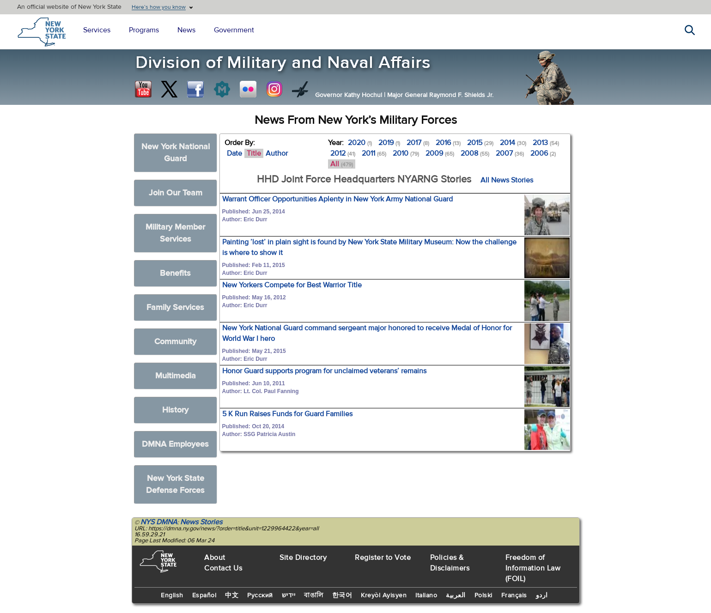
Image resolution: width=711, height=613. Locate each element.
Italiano (426, 595)
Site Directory (303, 557)
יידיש (289, 595)
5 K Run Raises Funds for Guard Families (287, 414)
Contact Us (223, 568)
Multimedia (175, 375)
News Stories (201, 522)
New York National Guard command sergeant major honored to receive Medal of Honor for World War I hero (367, 333)
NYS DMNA (158, 522)
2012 (342, 153)
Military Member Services (175, 233)
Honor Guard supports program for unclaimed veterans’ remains (324, 371)
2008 (475, 153)
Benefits (175, 273)
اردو (542, 595)
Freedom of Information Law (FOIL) (533, 568)
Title (254, 153)
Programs (144, 30)
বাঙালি (313, 595)
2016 (448, 142)
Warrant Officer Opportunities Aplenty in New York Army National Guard (337, 199)
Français (514, 595)
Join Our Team (175, 193)
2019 (389, 142)
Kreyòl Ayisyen (384, 595)
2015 (480, 142)
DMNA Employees (175, 444)
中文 (231, 595)
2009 (439, 153)
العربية (456, 595)
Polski (483, 595)
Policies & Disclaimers (450, 563)
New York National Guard (175, 152)
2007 (510, 153)
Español (204, 595)
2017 (418, 142)
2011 (374, 153)
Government (234, 30)
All (341, 164)
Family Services (175, 307)
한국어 (342, 595)
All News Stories (506, 180)
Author (277, 153)
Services (96, 30)
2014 (513, 142)
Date (234, 153)
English (172, 595)
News (186, 30)
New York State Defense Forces (175, 484)
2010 (406, 153)
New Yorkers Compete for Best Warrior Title (292, 285)
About (214, 557)
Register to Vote (383, 557)
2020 (360, 142)
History (175, 410)
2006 (543, 153)
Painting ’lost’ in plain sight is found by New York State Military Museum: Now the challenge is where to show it (369, 247)
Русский (260, 595)
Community (175, 341)
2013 (546, 142)
